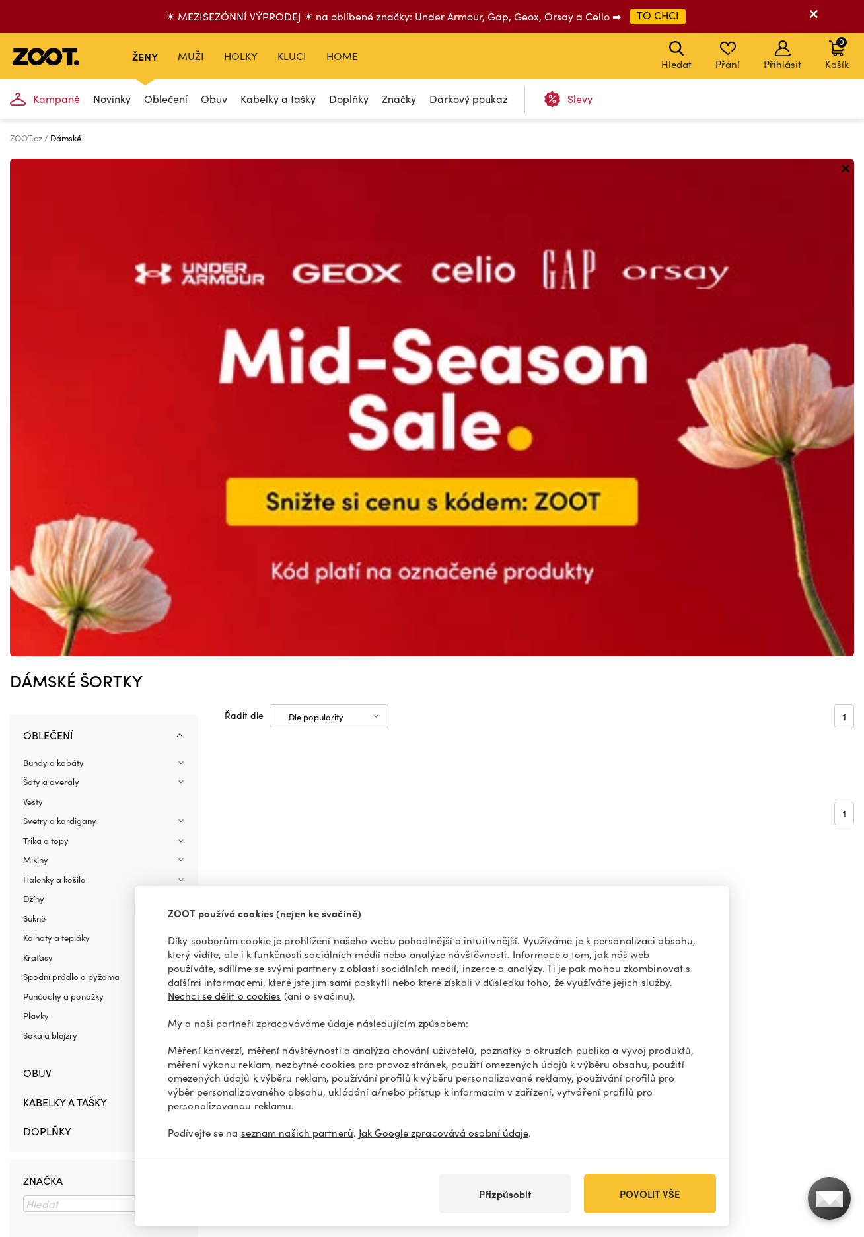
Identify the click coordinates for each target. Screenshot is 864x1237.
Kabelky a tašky (278, 99)
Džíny (33, 401)
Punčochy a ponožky (63, 499)
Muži (191, 56)
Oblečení (166, 99)
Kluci (291, 56)
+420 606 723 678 (72, 1121)
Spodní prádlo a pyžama (71, 479)
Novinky (112, 99)
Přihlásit (782, 55)
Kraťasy (38, 460)
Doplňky (349, 99)
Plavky (36, 518)
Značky (399, 99)
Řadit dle (244, 217)
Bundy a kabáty (53, 265)
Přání (727, 55)
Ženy (145, 56)
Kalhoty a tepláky (56, 440)
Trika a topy (46, 343)
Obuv (214, 99)
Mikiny (35, 362)
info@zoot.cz (63, 1135)
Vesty (33, 304)
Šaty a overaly (51, 284)
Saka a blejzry (50, 538)
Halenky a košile (54, 382)
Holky (241, 56)
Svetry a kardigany (59, 323)
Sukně (34, 421)
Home (342, 56)
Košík (837, 53)
